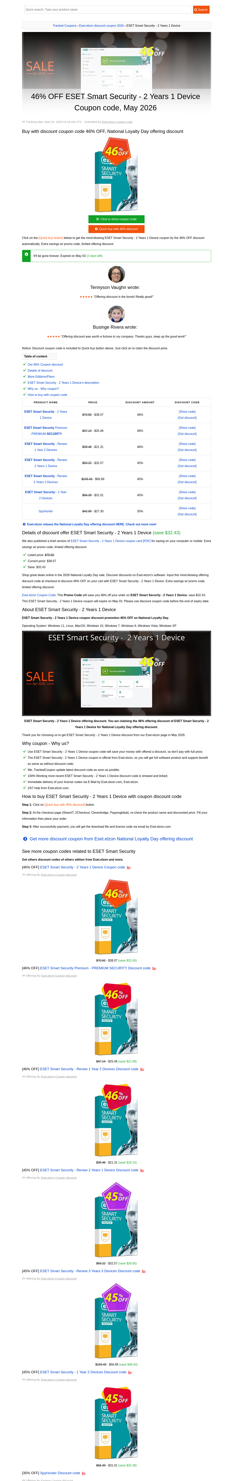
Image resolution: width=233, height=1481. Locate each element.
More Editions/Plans (41, 376)
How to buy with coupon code (47, 394)
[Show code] (187, 411)
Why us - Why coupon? (43, 388)
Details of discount (40, 370)
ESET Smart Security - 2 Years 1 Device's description (63, 382)
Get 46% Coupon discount (45, 364)
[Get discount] (187, 417)
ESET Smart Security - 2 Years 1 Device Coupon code (82, 867)
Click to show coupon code (115, 219)
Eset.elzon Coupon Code (39, 595)
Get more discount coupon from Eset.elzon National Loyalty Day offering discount (107, 838)
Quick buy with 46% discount (116, 229)
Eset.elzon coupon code (117, 121)
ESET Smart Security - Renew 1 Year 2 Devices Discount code (89, 1069)
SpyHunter (46, 511)
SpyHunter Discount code (60, 1473)
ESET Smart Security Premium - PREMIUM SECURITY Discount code (95, 968)
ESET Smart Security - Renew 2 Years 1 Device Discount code (89, 1170)
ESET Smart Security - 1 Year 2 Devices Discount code (83, 1372)
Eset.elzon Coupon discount (59, 874)
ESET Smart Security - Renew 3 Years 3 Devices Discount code (90, 1271)
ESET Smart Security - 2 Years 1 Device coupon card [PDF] (111, 541)
